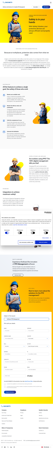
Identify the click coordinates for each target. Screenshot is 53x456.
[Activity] (38, 346)
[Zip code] (38, 361)
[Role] (15, 346)
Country (29, 336)
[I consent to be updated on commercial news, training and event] (5, 384)
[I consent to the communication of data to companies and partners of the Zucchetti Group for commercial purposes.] (5, 387)
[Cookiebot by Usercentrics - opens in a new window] (45, 213)
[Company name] (15, 338)
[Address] (15, 354)
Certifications (42, 421)
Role (5, 343)
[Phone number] (15, 369)
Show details (45, 237)
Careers (3, 423)
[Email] (38, 369)
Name (5, 328)
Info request (46, 6)
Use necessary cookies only (26, 242)
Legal (21, 415)
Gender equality (5, 430)
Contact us (41, 430)
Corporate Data (42, 433)
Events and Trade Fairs (6, 415)
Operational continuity (43, 418)
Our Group (4, 412)
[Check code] (15, 375)
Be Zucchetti (4, 418)
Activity (29, 343)
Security (40, 415)
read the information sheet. (20, 224)
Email (28, 367)
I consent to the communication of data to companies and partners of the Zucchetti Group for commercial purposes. (24, 387)
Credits (21, 418)
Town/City (6, 359)
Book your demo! (18, 275)
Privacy (21, 412)
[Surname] (38, 330)
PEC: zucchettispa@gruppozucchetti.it (31, 440)
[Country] (38, 338)
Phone (5, 367)
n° (27, 351)
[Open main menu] (50, 2)
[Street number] (38, 354)
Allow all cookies (43, 242)
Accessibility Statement (7, 436)
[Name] (15, 330)
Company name (7, 336)
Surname (29, 328)
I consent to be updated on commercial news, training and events (19, 383)
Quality (40, 412)
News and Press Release (7, 421)
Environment (4, 433)
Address (6, 351)
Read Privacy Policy (29, 381)
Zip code (29, 359)
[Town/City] (15, 361)
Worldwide (46, 447)
